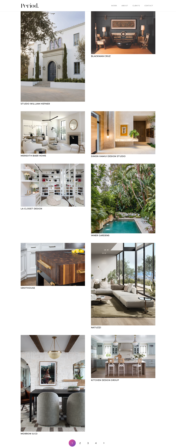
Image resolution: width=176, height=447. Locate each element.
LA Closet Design (31, 208)
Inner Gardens (100, 235)
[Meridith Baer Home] (53, 112)
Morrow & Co (29, 433)
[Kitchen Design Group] (123, 336)
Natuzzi (96, 327)
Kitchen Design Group (105, 380)
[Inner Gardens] (123, 165)
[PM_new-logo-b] (30, 5)
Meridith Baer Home (33, 156)
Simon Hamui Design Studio (108, 156)
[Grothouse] (53, 244)
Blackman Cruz (101, 56)
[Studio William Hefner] (53, 12)
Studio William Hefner (35, 104)
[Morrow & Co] (53, 336)
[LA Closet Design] (53, 165)
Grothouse (28, 288)
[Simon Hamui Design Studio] (123, 112)
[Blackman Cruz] (123, 12)
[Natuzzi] (123, 244)
